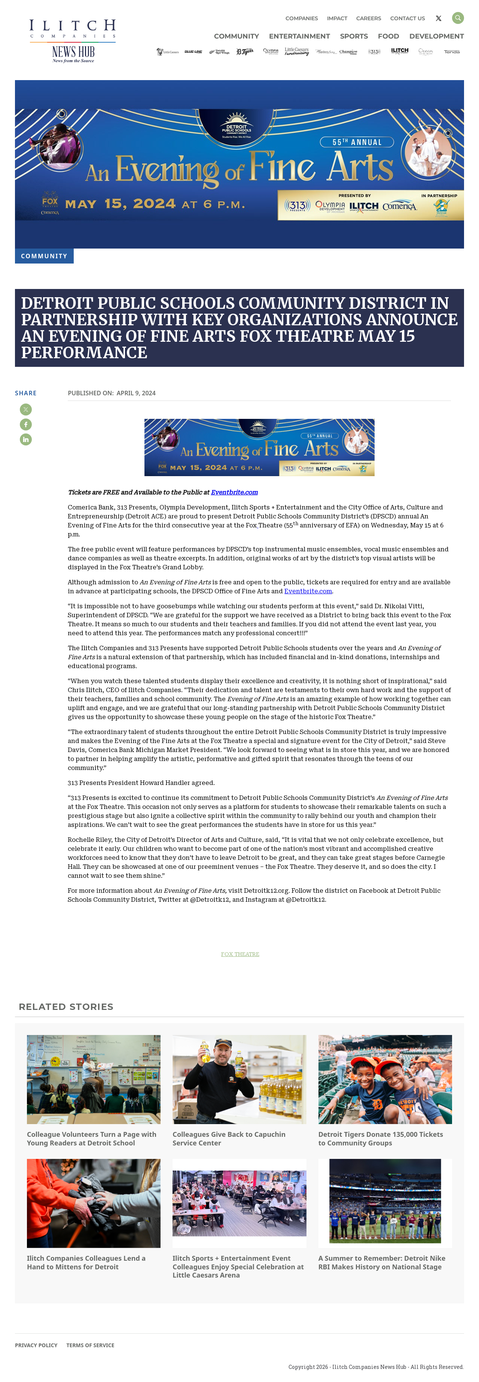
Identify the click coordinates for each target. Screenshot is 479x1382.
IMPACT (337, 18)
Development (436, 36)
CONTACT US (407, 18)
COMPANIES (302, 18)
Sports (354, 36)
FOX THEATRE (240, 954)
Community (236, 36)
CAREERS (368, 18)
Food (388, 36)
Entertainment (299, 36)
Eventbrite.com (308, 591)
